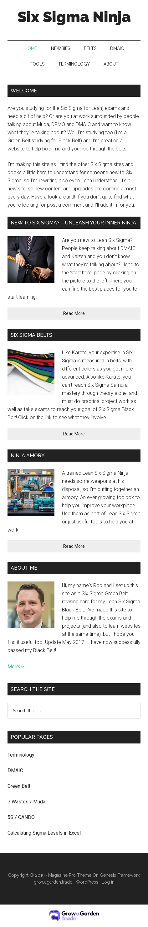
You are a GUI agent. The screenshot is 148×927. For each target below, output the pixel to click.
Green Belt (19, 786)
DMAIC (15, 770)
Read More (74, 313)
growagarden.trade (53, 882)
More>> (16, 667)
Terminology (21, 755)
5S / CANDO (21, 817)
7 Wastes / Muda (26, 802)
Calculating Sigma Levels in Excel (44, 833)
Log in (108, 882)
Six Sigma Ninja (74, 17)
